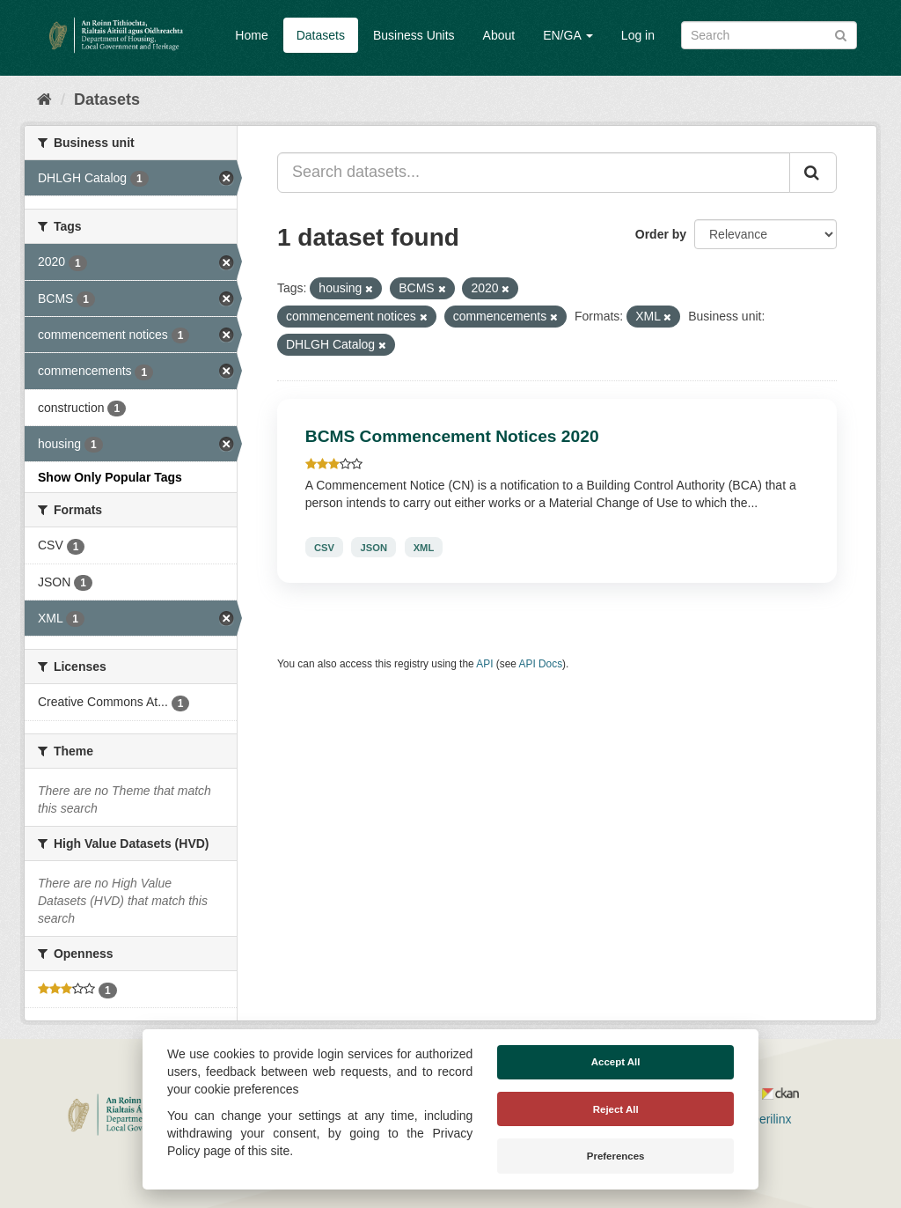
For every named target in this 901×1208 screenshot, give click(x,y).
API (484, 664)
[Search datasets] (769, 35)
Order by (660, 234)
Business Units (414, 35)
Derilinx (763, 1119)
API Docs (541, 664)
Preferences (616, 1156)
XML (424, 546)
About (499, 35)
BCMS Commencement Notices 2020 (452, 436)
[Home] (44, 99)
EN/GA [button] (568, 35)
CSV (324, 546)
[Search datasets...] (533, 172)
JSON (374, 546)
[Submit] (840, 33)
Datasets (321, 35)
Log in (638, 35)
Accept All (616, 1062)
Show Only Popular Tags (110, 477)
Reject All (616, 1109)
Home (251, 35)
